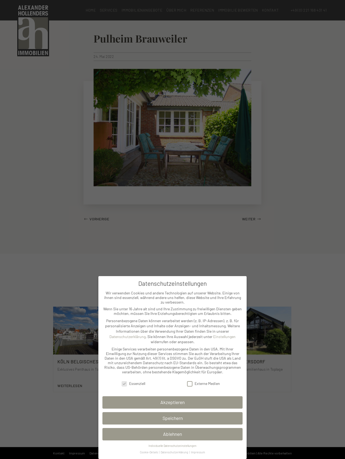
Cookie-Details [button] (149, 452)
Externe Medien (203, 383)
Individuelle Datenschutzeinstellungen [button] (172, 445)
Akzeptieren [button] (172, 402)
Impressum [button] (198, 452)
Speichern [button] (173, 418)
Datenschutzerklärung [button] (175, 452)
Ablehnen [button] (172, 434)
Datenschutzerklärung (127, 336)
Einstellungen (224, 336)
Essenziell (133, 383)
